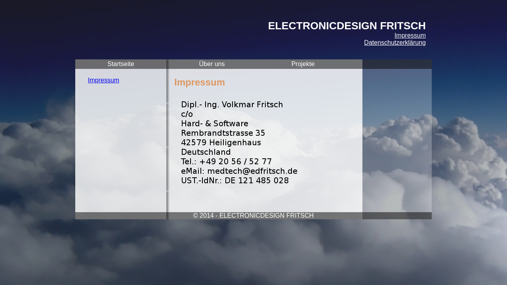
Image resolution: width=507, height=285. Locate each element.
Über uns (212, 64)
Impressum (410, 35)
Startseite (120, 64)
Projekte (303, 64)
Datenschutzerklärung (395, 42)
